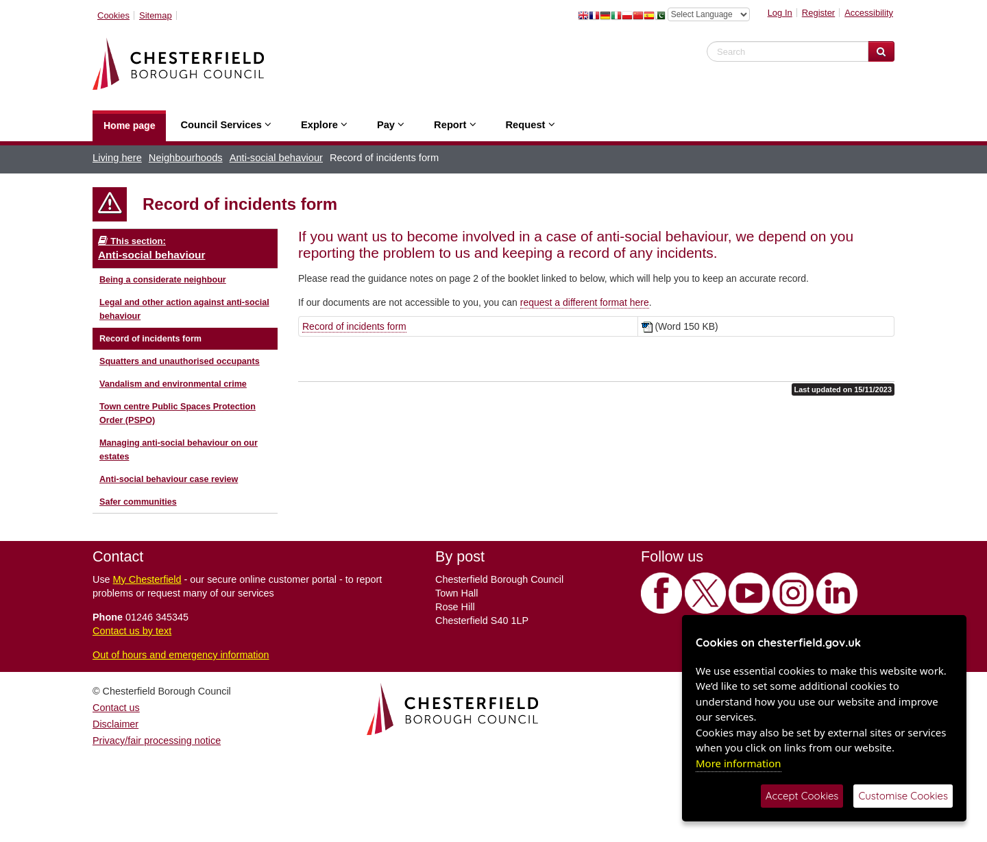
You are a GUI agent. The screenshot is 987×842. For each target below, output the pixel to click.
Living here (117, 157)
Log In (780, 12)
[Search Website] (881, 51)
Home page (129, 125)
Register (818, 12)
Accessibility (868, 12)
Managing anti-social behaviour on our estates (178, 449)
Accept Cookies (802, 795)
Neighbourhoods (186, 157)
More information (738, 763)
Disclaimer (115, 724)
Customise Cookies (903, 795)
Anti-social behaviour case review (168, 479)
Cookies (113, 15)
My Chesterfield (147, 579)
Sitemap (155, 15)
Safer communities (138, 502)
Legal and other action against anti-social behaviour (184, 309)
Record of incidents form (150, 339)
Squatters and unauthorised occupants (179, 361)
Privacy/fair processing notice (157, 740)
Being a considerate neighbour (162, 280)
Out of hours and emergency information (181, 654)
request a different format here (584, 302)
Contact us (116, 707)
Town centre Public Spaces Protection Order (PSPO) (177, 413)
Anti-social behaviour (276, 157)
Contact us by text (132, 630)
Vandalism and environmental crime (173, 384)
